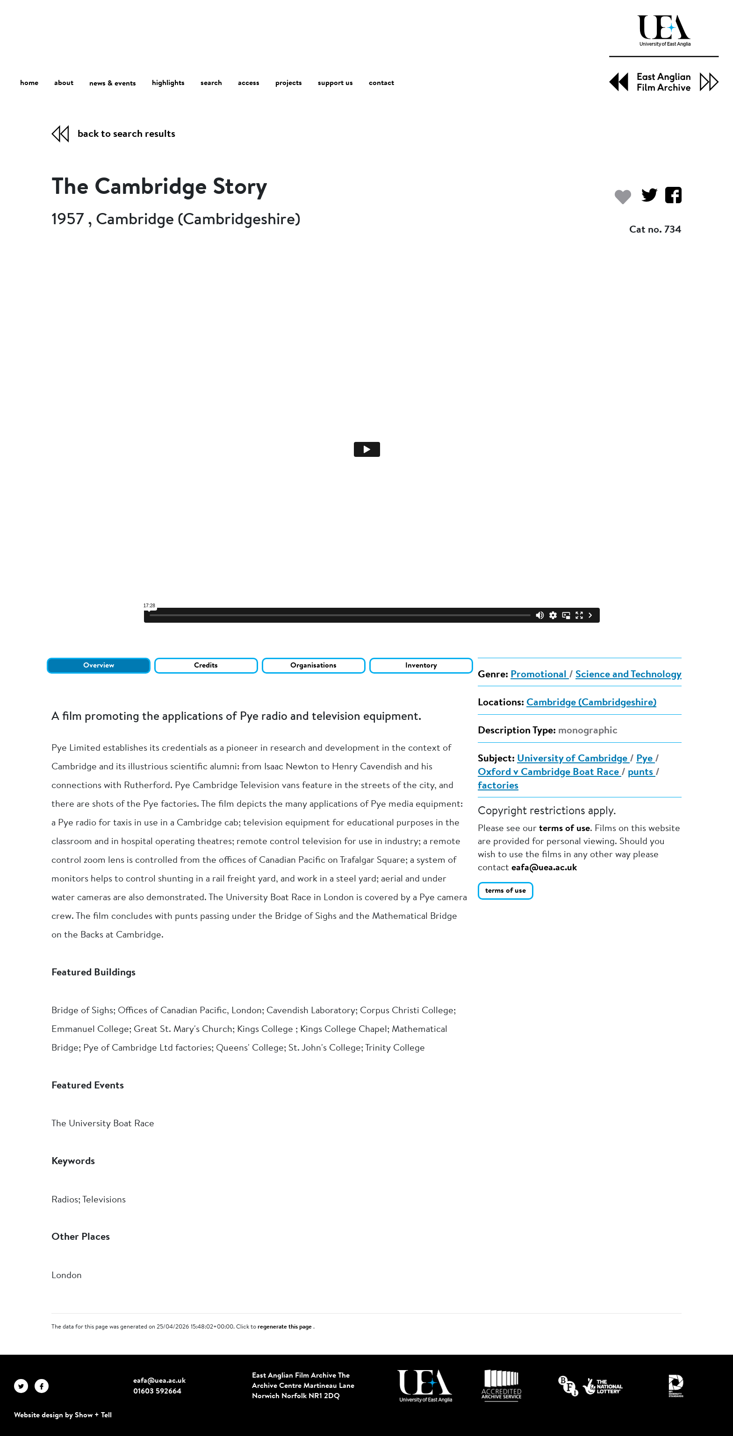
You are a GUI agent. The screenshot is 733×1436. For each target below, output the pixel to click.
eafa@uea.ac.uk (544, 868)
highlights (168, 83)
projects (288, 83)
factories (498, 786)
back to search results (126, 134)
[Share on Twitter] (646, 200)
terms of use (564, 828)
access (249, 83)
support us (335, 83)
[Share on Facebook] (670, 200)
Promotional (539, 675)
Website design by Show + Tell (63, 1415)
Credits (206, 665)
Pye (645, 759)
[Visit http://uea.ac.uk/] (424, 1386)
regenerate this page (285, 1327)
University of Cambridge (573, 759)
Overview (98, 665)
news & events (112, 83)
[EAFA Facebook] (44, 1386)
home (29, 83)
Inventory (421, 665)
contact (381, 83)
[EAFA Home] (664, 53)
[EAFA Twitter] (24, 1386)
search (211, 83)
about (63, 83)
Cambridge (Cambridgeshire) (591, 703)
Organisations (313, 665)
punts (641, 773)
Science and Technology (628, 675)
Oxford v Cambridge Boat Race (549, 773)
